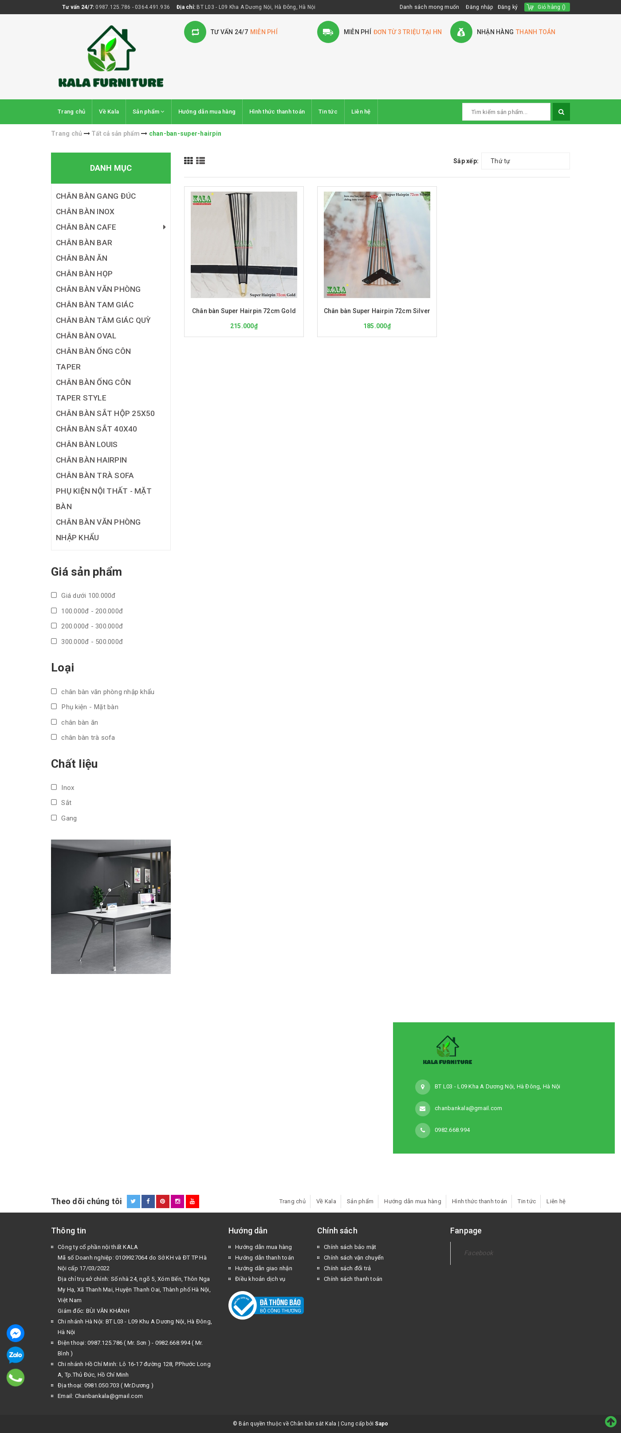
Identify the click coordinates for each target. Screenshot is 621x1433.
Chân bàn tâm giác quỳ (103, 320)
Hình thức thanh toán (277, 111)
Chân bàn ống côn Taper (93, 359)
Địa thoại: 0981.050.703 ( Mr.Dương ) (105, 1385)
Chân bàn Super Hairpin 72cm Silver (377, 310)
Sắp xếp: (466, 161)
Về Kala (109, 111)
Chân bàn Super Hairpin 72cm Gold (244, 310)
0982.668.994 (452, 1130)
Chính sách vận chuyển (354, 1257)
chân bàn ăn (74, 722)
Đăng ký (508, 7)
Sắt (61, 803)
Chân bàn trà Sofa (95, 475)
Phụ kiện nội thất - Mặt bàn (104, 499)
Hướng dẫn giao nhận (263, 1268)
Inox (62, 788)
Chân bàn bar (84, 242)
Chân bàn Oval (86, 335)
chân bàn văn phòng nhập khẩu (102, 692)
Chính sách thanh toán (353, 1279)
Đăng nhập (479, 7)
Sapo (381, 1424)
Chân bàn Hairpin (91, 459)
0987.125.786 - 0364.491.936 (132, 7)
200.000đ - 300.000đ (87, 626)
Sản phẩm (149, 111)
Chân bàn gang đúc (96, 196)
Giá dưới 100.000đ (83, 596)
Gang (64, 818)
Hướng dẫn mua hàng (207, 111)
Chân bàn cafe (111, 227)
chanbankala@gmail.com (468, 1108)
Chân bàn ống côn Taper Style (93, 390)
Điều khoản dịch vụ (260, 1279)
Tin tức (328, 111)
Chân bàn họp (84, 273)
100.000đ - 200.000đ (87, 611)
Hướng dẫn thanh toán (264, 1257)
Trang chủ (71, 111)
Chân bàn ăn (81, 258)
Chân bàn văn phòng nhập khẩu (98, 530)
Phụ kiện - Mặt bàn (84, 707)
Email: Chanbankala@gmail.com (100, 1396)
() (552, 7)
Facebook (478, 1253)
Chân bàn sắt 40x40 (97, 428)
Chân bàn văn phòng (98, 289)
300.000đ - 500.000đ (87, 642)
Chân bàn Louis (87, 444)
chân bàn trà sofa (83, 738)
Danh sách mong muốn (430, 7)
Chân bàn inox (85, 211)
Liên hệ (361, 111)
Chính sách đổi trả (347, 1268)
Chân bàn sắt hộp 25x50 (105, 413)
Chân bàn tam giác (95, 304)
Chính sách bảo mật (350, 1247)
